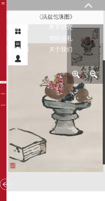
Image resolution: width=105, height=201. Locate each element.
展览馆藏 (17, 27)
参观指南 (49, 16)
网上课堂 (17, 38)
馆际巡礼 (61, 38)
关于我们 (61, 49)
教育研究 (61, 27)
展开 (88, 5)
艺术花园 (17, 49)
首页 (11, 16)
